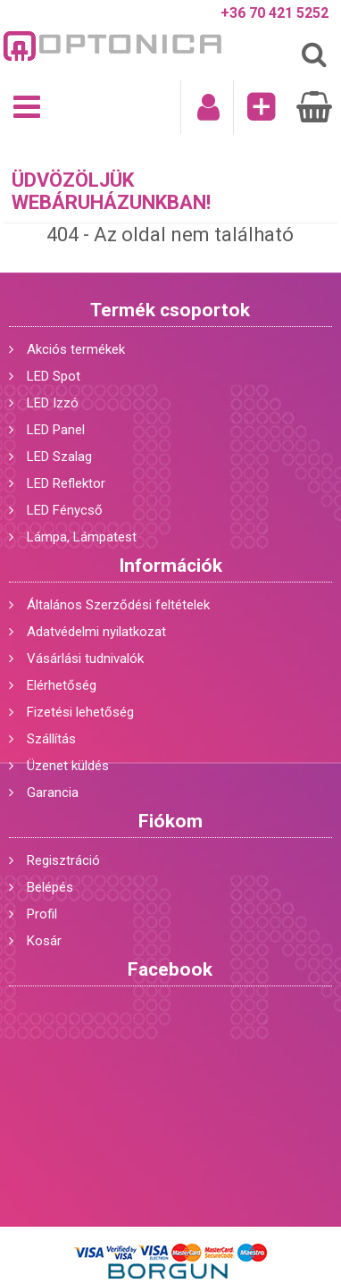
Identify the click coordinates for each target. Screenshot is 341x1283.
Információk (170, 565)
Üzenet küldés (68, 766)
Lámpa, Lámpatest (82, 537)
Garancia (53, 792)
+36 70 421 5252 (274, 12)
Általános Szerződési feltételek (118, 605)
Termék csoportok (170, 310)
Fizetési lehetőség (80, 712)
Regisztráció (63, 860)
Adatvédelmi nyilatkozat (96, 632)
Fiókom (170, 821)
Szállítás (51, 739)
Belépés (50, 887)
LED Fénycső (65, 510)
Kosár (44, 941)
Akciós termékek (76, 349)
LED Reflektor (66, 483)
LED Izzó (53, 403)
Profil (42, 914)
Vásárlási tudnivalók (85, 658)
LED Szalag (59, 457)
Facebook (170, 969)
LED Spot (53, 376)
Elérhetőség (61, 685)
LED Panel (56, 430)
